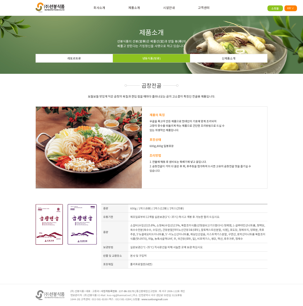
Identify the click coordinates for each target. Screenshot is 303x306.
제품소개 (134, 7)
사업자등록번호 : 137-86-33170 (117, 291)
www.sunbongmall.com (154, 299)
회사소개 (99, 7)
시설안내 (169, 7)
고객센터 (203, 7)
